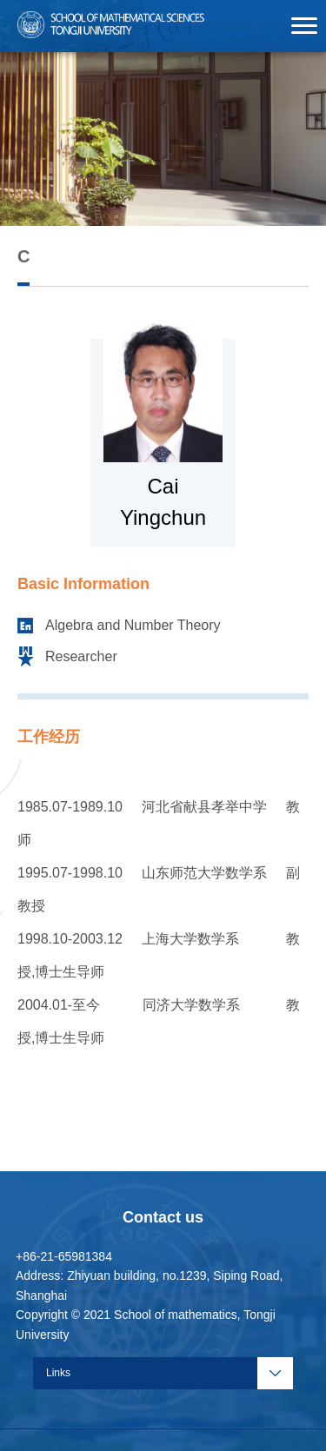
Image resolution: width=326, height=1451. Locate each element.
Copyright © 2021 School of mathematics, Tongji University (146, 1325)
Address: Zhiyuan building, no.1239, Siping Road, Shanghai (149, 1285)
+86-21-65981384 (64, 1256)
